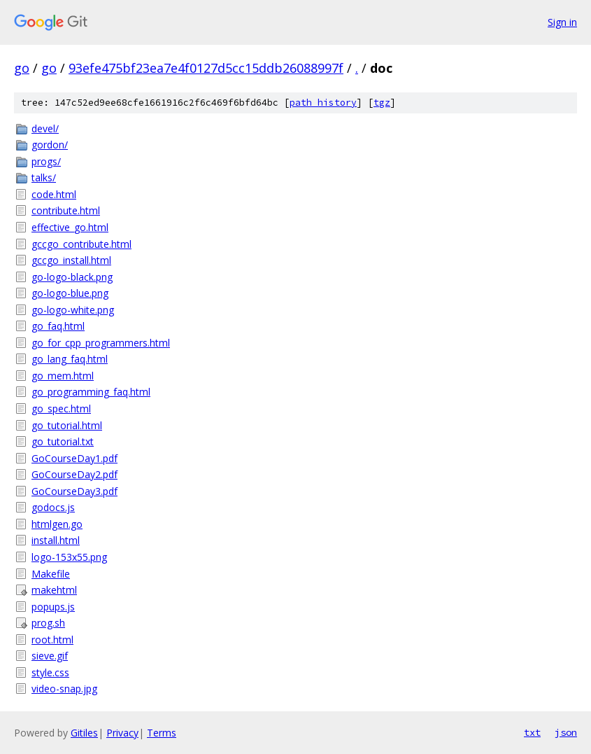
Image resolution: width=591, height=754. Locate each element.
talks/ (43, 177)
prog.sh (48, 622)
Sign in (562, 22)
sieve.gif (49, 655)
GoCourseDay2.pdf (74, 474)
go (21, 68)
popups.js (53, 606)
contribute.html (65, 210)
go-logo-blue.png (69, 293)
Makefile (50, 573)
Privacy (122, 732)
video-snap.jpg (64, 688)
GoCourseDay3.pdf (74, 491)
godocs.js (53, 507)
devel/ (45, 128)
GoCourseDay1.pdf (74, 458)
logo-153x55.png (69, 557)
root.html (52, 639)
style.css (50, 672)
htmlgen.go (57, 524)
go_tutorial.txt (62, 441)
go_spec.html (61, 408)
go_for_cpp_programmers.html (100, 342)
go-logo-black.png (72, 277)
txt (532, 732)
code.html (53, 194)
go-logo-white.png (72, 309)
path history (323, 103)
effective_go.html (69, 227)
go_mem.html (62, 375)
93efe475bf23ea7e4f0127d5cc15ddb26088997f (206, 68)
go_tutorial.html (66, 425)
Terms (161, 732)
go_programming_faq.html (90, 391)
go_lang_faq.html (69, 358)
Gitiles (84, 732)
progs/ (46, 161)
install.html (55, 540)
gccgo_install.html (71, 260)
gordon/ (49, 144)
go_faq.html (58, 326)
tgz (381, 103)
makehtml (54, 589)
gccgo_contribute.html (81, 244)
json (566, 732)
